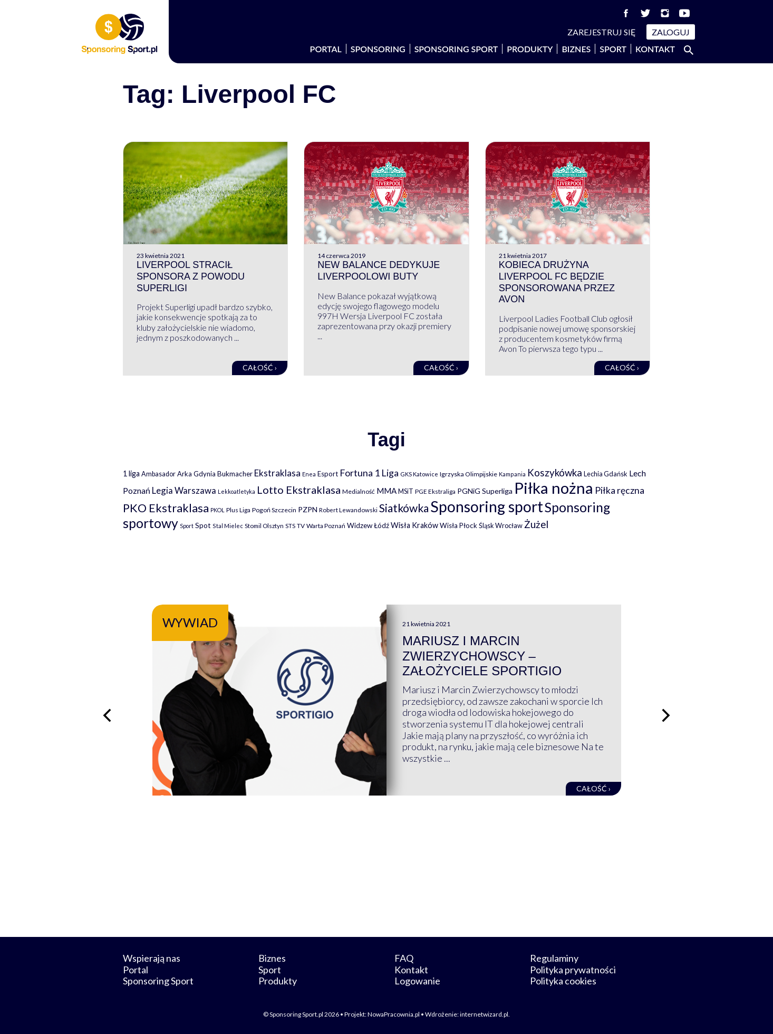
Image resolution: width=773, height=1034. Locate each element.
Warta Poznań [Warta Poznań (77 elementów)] (325, 526)
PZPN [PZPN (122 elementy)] (307, 509)
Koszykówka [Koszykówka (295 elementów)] (554, 472)
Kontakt (655, 49)
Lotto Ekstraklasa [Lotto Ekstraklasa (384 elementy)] (299, 489)
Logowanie (417, 981)
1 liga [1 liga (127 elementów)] (131, 473)
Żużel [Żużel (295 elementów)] (536, 524)
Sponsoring (378, 49)
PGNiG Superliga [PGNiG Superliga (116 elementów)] (485, 490)
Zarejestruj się (601, 32)
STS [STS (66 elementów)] (290, 525)
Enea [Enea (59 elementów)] (309, 474)
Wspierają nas (151, 958)
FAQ (403, 958)
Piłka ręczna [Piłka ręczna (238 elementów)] (619, 490)
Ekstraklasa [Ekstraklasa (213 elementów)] (277, 472)
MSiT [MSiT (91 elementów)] (405, 491)
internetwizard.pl (484, 1014)
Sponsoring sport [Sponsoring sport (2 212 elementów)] (486, 506)
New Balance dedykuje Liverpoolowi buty (378, 271)
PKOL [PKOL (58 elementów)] (217, 509)
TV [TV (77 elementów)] (301, 526)
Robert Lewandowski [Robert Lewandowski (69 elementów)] (348, 509)
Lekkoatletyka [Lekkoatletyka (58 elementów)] (236, 491)
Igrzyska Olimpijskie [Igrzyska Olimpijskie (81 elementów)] (468, 474)
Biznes (576, 49)
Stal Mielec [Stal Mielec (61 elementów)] (227, 525)
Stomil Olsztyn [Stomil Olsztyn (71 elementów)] (264, 525)
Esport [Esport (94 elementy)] (327, 474)
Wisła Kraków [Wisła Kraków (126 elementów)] (414, 525)
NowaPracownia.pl (394, 1014)
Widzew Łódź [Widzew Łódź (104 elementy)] (368, 525)
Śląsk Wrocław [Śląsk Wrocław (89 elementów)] (501, 525)
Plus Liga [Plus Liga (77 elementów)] (238, 510)
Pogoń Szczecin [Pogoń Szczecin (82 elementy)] (274, 510)
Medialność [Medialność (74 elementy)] (358, 491)
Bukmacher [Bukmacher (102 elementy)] (235, 474)
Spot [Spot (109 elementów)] (203, 525)
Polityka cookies (563, 981)
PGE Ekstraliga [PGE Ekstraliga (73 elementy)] (435, 491)
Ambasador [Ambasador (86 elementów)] (158, 474)
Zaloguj (671, 32)
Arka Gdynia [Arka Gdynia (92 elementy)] (196, 474)
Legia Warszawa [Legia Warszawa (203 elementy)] (184, 490)
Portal (326, 49)
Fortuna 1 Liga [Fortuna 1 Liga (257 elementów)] (369, 472)
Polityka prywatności (573, 969)
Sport (613, 49)
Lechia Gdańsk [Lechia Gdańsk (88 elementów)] (605, 474)
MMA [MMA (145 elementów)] (386, 490)
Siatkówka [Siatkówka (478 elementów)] (404, 507)
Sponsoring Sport (456, 49)
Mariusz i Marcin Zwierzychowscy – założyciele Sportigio (482, 656)
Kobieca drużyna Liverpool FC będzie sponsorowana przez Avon (557, 282)
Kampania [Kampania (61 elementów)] (512, 474)
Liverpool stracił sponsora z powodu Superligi (191, 276)
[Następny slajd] (666, 715)
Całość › (260, 367)
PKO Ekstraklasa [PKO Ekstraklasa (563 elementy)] (166, 508)
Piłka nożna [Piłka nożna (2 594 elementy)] (553, 487)
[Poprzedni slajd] (107, 715)
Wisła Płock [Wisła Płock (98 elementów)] (458, 525)
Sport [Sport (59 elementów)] (187, 525)
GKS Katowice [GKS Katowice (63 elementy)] (419, 474)
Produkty (530, 49)
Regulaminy (554, 958)
